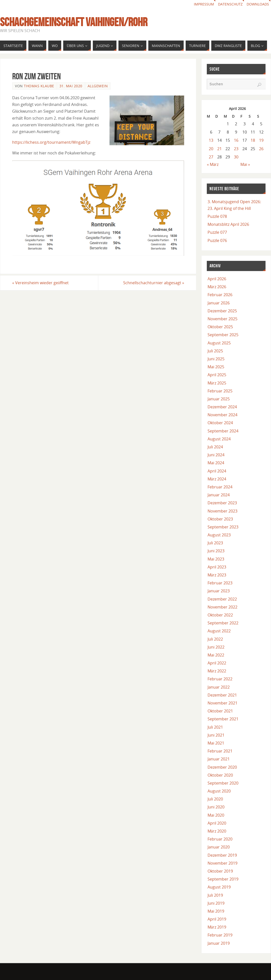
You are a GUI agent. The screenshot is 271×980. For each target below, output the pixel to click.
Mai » (245, 164)
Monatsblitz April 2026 (228, 224)
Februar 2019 (220, 935)
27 (211, 157)
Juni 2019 (216, 903)
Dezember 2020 (222, 767)
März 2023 (217, 575)
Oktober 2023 (220, 519)
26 (261, 148)
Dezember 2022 (222, 599)
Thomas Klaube (39, 86)
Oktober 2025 (220, 326)
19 (261, 140)
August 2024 (219, 439)
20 (211, 148)
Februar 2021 (220, 751)
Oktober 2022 (220, 615)
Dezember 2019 (222, 855)
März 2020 (217, 831)
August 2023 (219, 535)
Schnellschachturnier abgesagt (153, 282)
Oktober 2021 (220, 711)
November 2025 (222, 319)
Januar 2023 (219, 591)
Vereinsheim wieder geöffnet (40, 282)
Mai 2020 (216, 815)
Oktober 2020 (220, 775)
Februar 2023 (220, 583)
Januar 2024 (219, 495)
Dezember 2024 (222, 407)
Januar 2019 (219, 943)
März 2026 (217, 286)
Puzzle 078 (217, 216)
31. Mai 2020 (70, 86)
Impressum (204, 4)
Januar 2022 (219, 687)
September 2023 (223, 527)
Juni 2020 (216, 807)
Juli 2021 (215, 727)
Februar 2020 (220, 839)
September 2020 (223, 783)
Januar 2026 (219, 303)
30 (236, 157)
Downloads (258, 4)
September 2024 (223, 431)
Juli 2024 (215, 447)
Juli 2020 (215, 799)
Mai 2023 (216, 559)
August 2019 (219, 887)
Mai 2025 (216, 367)
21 (219, 148)
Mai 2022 (216, 655)
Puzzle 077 (217, 232)
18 (253, 140)
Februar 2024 (220, 487)
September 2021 (223, 719)
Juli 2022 (215, 639)
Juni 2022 (216, 647)
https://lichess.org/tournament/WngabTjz (51, 142)
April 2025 (217, 374)
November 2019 (222, 863)
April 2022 (217, 663)
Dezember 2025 (222, 311)
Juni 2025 (216, 359)
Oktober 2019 (220, 871)
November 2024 (222, 415)
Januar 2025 (219, 399)
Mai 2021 (216, 743)
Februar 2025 (220, 391)
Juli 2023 (215, 543)
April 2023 (217, 567)
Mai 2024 (216, 463)
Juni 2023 (216, 551)
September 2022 (223, 623)
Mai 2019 (216, 911)
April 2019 (217, 919)
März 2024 (217, 479)
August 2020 (219, 791)
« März (212, 164)
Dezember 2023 (222, 503)
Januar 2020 (219, 847)
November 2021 (222, 703)
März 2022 (217, 671)
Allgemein (98, 86)
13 (211, 140)
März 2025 (217, 383)
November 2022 (222, 607)
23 (236, 148)
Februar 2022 (220, 679)
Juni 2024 (216, 455)
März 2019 (217, 927)
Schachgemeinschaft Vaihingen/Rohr (73, 22)
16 (236, 140)
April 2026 (217, 278)
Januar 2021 (219, 759)
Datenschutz (230, 4)
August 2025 (219, 343)
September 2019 (223, 879)
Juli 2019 (215, 895)
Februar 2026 (220, 294)
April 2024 (217, 471)
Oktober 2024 (220, 422)
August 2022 (219, 631)
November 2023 (222, 511)
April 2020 (217, 823)
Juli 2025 (215, 351)
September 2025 (223, 334)
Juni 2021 (216, 735)
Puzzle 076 (217, 240)
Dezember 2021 (222, 695)
